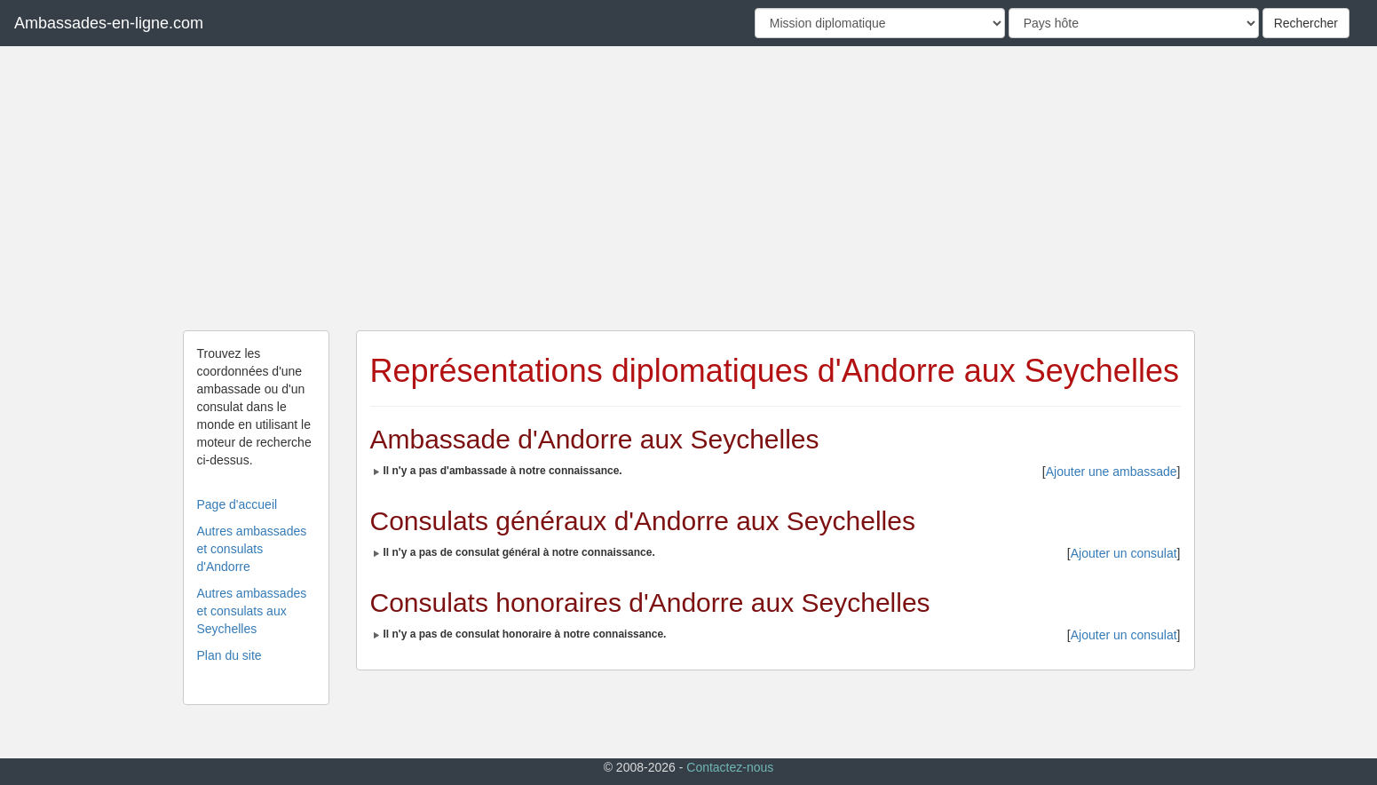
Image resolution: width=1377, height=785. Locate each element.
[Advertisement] (689, 188)
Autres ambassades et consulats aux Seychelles (252, 611)
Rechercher (1306, 23)
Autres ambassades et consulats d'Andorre (252, 549)
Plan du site (229, 655)
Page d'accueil (237, 504)
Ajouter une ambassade (1111, 471)
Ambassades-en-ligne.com (108, 23)
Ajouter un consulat (1124, 553)
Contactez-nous (729, 767)
